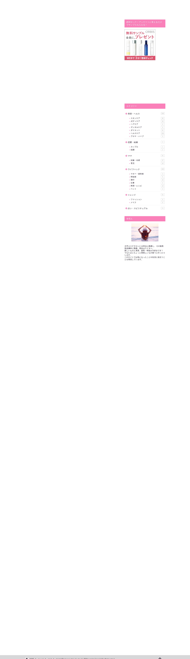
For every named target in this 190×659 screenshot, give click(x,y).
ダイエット (147, 130)
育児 (147, 163)
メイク (32, 24)
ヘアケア (147, 124)
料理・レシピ (147, 186)
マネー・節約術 (147, 174)
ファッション (147, 199)
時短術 (147, 177)
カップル (147, 147)
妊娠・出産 (147, 160)
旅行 (147, 180)
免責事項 (48, 656)
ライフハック (146, 169)
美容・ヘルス (146, 113)
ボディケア (147, 121)
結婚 (147, 150)
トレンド (146, 194)
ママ (146, 155)
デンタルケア (147, 127)
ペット (147, 189)
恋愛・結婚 (146, 142)
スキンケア (147, 118)
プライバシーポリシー (34, 656)
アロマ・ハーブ (147, 136)
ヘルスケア (147, 133)
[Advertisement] (71, 315)
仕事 (147, 183)
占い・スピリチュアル (146, 208)
